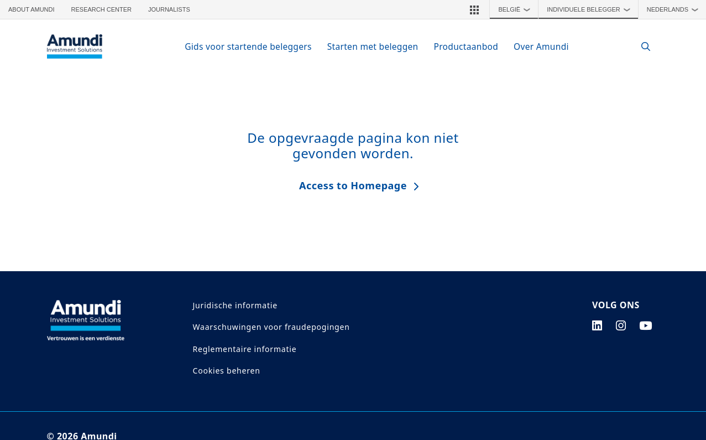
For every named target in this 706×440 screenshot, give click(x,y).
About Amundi (31, 9)
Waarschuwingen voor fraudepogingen (271, 327)
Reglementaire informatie (245, 349)
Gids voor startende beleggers (248, 46)
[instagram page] (621, 325)
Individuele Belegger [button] (591, 9)
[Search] (640, 47)
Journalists (169, 9)
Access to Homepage (353, 185)
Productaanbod (466, 46)
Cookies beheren (226, 370)
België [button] (516, 9)
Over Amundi (541, 46)
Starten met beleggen (373, 46)
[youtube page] (645, 325)
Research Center (101, 9)
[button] (474, 9)
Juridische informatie (235, 305)
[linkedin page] (597, 325)
